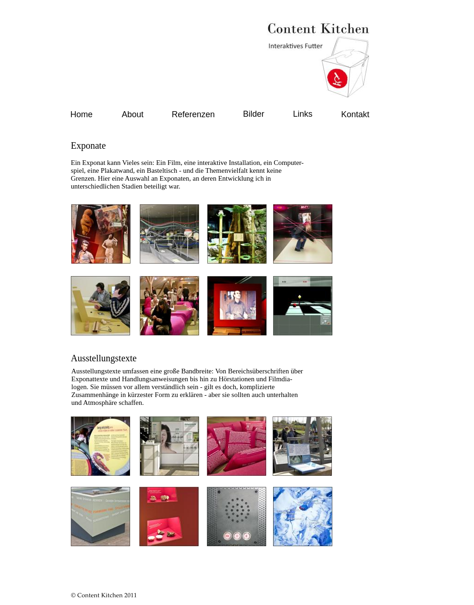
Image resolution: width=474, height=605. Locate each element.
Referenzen (193, 114)
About (132, 114)
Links (302, 114)
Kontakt (355, 114)
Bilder (253, 114)
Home (81, 114)
